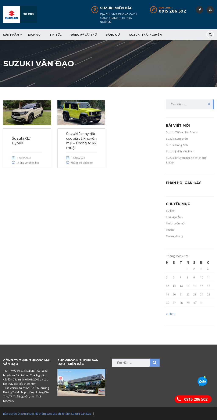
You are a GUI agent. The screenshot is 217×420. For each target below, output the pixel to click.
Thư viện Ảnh (174, 217)
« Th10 (170, 314)
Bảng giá (113, 34)
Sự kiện (170, 211)
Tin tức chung (174, 236)
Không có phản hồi (28, 163)
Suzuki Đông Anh (177, 145)
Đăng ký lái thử (84, 34)
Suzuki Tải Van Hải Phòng (182, 132)
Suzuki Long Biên (177, 138)
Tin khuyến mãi (175, 223)
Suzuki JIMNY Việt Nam (180, 151)
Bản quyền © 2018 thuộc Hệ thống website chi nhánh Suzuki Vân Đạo (47, 414)
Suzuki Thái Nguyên (145, 34)
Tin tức (55, 34)
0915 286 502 (172, 11)
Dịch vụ (34, 34)
